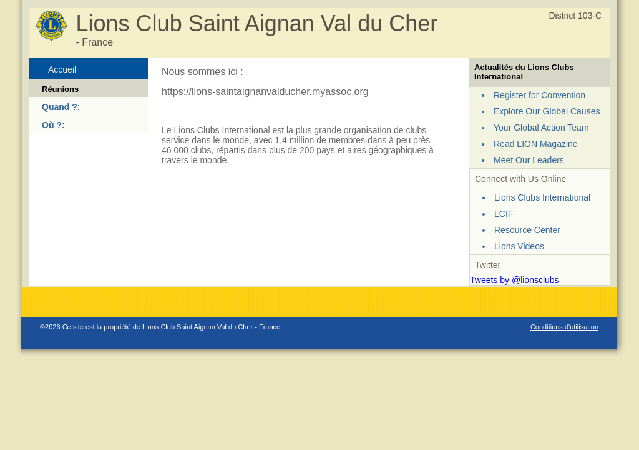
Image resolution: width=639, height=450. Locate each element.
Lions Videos (519, 246)
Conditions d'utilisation (564, 327)
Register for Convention (539, 95)
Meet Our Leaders (529, 160)
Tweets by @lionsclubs (514, 280)
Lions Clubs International (542, 197)
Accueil (62, 69)
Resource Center (527, 230)
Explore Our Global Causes (547, 111)
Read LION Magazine (536, 144)
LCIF (503, 214)
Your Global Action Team (541, 127)
